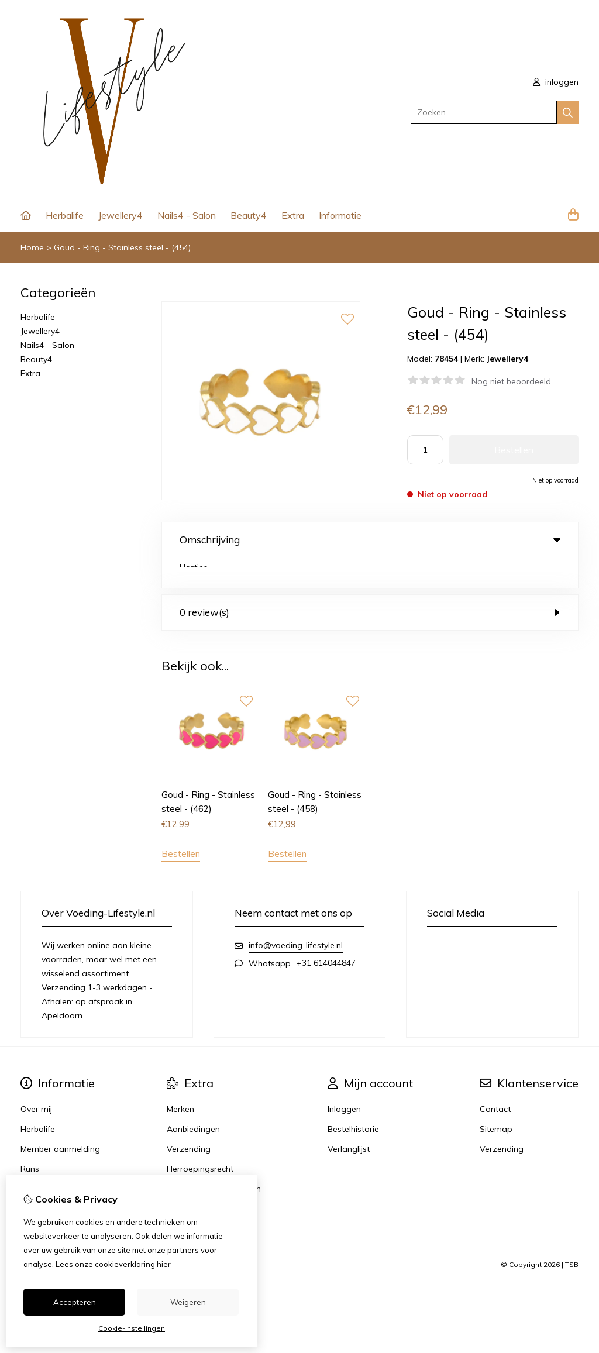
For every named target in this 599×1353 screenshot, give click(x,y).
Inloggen (344, 1079)
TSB (572, 1234)
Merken (180, 1079)
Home (32, 247)
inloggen (556, 82)
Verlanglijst (349, 1119)
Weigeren (188, 1302)
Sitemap (496, 1099)
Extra (292, 215)
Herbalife (65, 215)
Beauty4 (248, 215)
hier (164, 1264)
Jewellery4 (120, 215)
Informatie (340, 215)
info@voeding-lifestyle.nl (296, 915)
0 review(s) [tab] (370, 582)
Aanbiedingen (193, 1099)
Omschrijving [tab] (370, 539)
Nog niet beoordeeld (511, 381)
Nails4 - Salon (186, 215)
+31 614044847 (326, 933)
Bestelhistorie (353, 1099)
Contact (495, 1079)
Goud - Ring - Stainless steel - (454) (122, 247)
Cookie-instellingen (131, 1328)
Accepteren (74, 1302)
